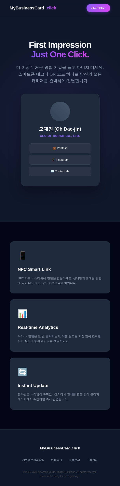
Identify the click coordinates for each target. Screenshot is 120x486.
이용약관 (56, 459)
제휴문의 (74, 459)
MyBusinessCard (33, 8)
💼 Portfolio (60, 148)
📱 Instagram (60, 159)
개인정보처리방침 (33, 459)
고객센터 (92, 459)
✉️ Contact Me (60, 171)
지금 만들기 (98, 7)
